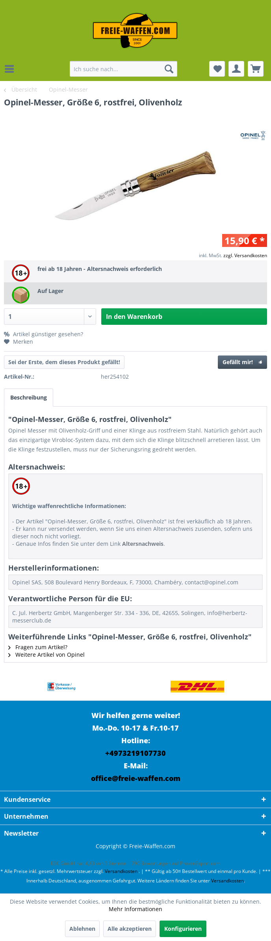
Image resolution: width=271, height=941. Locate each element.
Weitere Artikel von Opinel (46, 654)
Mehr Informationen (135, 909)
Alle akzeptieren (130, 928)
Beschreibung (28, 397)
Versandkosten (121, 871)
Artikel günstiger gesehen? (43, 334)
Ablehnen (82, 928)
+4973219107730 (135, 753)
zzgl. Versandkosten (245, 255)
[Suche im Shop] (123, 69)
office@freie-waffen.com (135, 778)
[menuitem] (11, 69)
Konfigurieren (183, 928)
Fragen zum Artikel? (37, 647)
